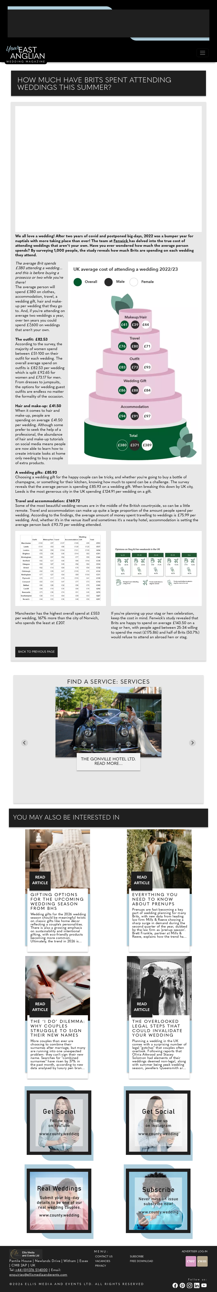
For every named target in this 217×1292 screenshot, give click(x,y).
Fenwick (121, 241)
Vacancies (102, 1261)
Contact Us (104, 1256)
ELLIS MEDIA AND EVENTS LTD (58, 1284)
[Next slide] (192, 742)
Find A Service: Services (108, 682)
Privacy (100, 1266)
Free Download (141, 1261)
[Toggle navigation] (203, 53)
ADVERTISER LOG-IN (194, 1251)
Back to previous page (36, 652)
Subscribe (137, 1256)
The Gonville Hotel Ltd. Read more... (108, 761)
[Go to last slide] (24, 742)
